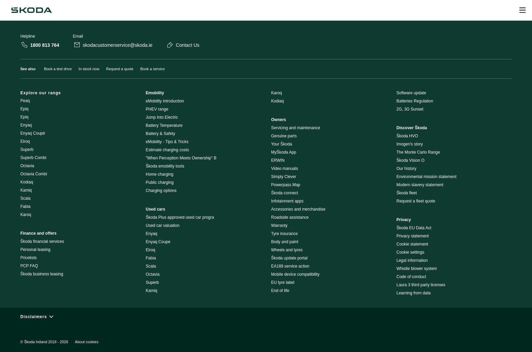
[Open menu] (522, 10)
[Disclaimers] (266, 316)
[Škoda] (31, 10)
